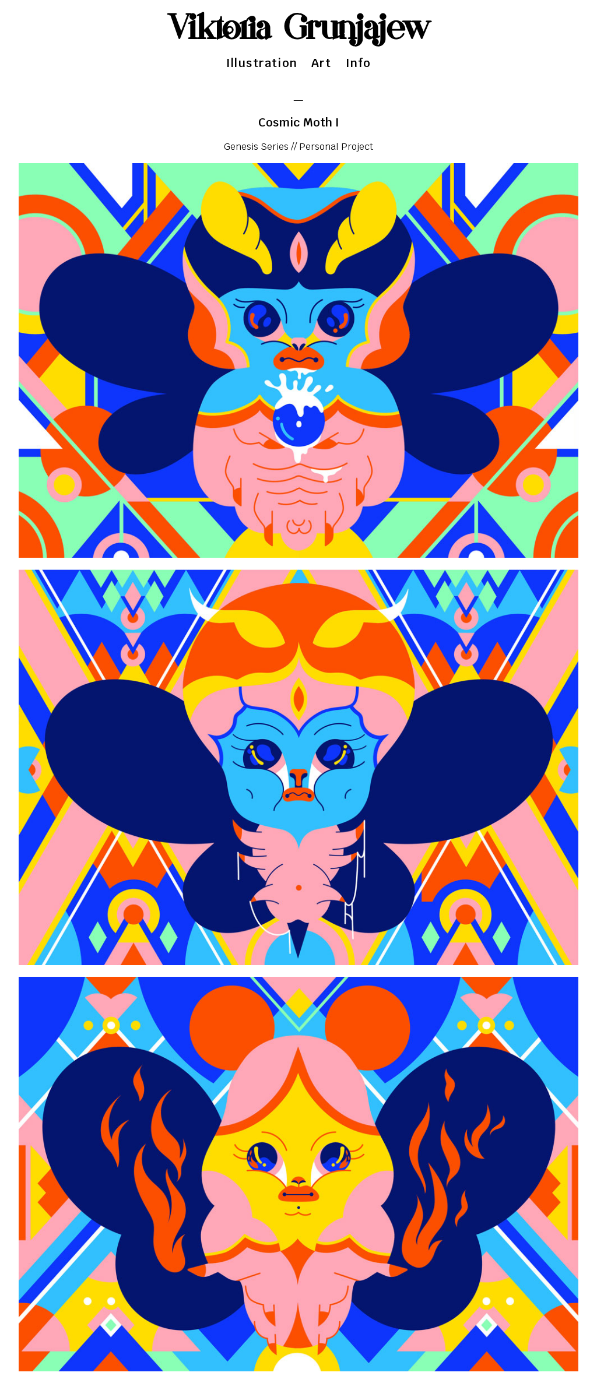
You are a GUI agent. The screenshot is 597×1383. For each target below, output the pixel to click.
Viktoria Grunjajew (299, 29)
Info (358, 63)
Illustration (261, 63)
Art (321, 63)
